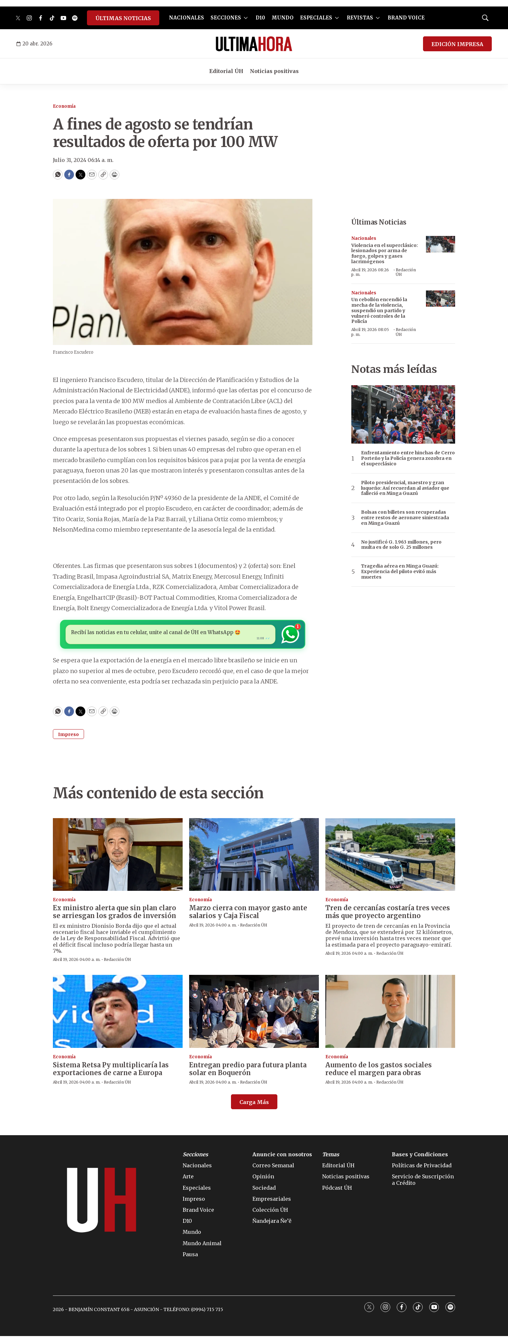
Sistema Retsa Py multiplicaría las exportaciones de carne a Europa (111, 1070)
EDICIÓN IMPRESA (457, 44)
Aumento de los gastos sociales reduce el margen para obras (378, 1070)
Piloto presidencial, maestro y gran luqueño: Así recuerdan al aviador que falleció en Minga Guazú (405, 488)
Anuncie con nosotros (282, 1156)
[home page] (254, 44)
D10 (260, 18)
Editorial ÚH (226, 71)
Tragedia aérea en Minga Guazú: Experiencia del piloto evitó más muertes (400, 571)
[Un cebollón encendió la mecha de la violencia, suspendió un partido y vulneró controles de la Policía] (440, 298)
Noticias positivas (274, 71)
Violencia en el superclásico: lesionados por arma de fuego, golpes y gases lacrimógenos (384, 253)
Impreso (68, 736)
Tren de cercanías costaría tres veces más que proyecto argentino (387, 914)
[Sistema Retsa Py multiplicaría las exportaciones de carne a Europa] (118, 1013)
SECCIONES (226, 18)
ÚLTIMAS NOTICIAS (123, 18)
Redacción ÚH (406, 272)
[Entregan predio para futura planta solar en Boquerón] (254, 1013)
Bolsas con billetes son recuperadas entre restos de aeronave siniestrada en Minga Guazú (405, 517)
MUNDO (283, 18)
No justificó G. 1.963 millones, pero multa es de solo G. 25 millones (401, 544)
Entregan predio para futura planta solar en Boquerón (248, 1070)
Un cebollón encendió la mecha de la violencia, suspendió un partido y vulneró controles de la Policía (379, 310)
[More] (246, 18)
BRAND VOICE (406, 18)
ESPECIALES (316, 18)
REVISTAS (360, 18)
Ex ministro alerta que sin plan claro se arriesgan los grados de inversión (114, 914)
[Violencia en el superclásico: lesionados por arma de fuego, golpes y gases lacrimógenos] (440, 244)
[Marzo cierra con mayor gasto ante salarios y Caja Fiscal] (254, 856)
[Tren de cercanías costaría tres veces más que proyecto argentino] (390, 856)
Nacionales (363, 238)
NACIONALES (186, 18)
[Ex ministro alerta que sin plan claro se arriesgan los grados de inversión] (118, 856)
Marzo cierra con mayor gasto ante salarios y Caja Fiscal (248, 914)
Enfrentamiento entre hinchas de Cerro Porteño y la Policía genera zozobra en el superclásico (408, 458)
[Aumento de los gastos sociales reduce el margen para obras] (390, 1013)
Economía (64, 106)
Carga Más (254, 1104)
